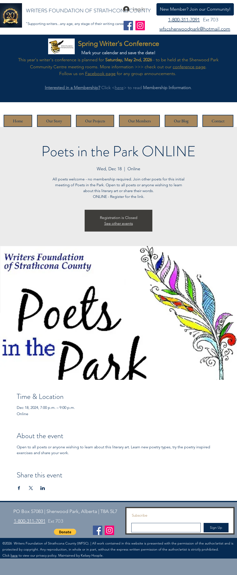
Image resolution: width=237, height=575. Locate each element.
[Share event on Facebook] (19, 488)
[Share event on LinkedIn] (42, 488)
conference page (189, 67)
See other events (118, 223)
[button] (65, 532)
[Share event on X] (31, 488)
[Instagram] (140, 25)
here (119, 87)
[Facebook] (128, 25)
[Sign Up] (216, 527)
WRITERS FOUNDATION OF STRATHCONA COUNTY (88, 10)
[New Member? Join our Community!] (195, 9)
